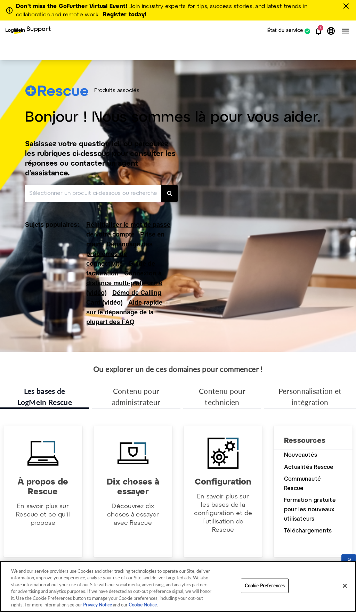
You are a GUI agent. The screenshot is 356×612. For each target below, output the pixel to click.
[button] (318, 31)
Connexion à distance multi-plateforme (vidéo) (124, 283)
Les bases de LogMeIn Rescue (44, 396)
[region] (178, 586)
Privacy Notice (97, 604)
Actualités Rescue (309, 467)
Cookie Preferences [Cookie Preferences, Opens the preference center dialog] (265, 585)
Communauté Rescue (302, 484)
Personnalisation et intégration (310, 396)
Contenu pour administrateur (136, 396)
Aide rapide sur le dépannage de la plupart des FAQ (124, 312)
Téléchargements (308, 531)
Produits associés (116, 90)
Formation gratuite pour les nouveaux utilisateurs (310, 509)
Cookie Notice (143, 604)
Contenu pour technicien (222, 396)
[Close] (345, 586)
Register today (123, 14)
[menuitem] (28, 31)
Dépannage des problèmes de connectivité (119, 254)
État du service (285, 31)
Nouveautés (300, 455)
